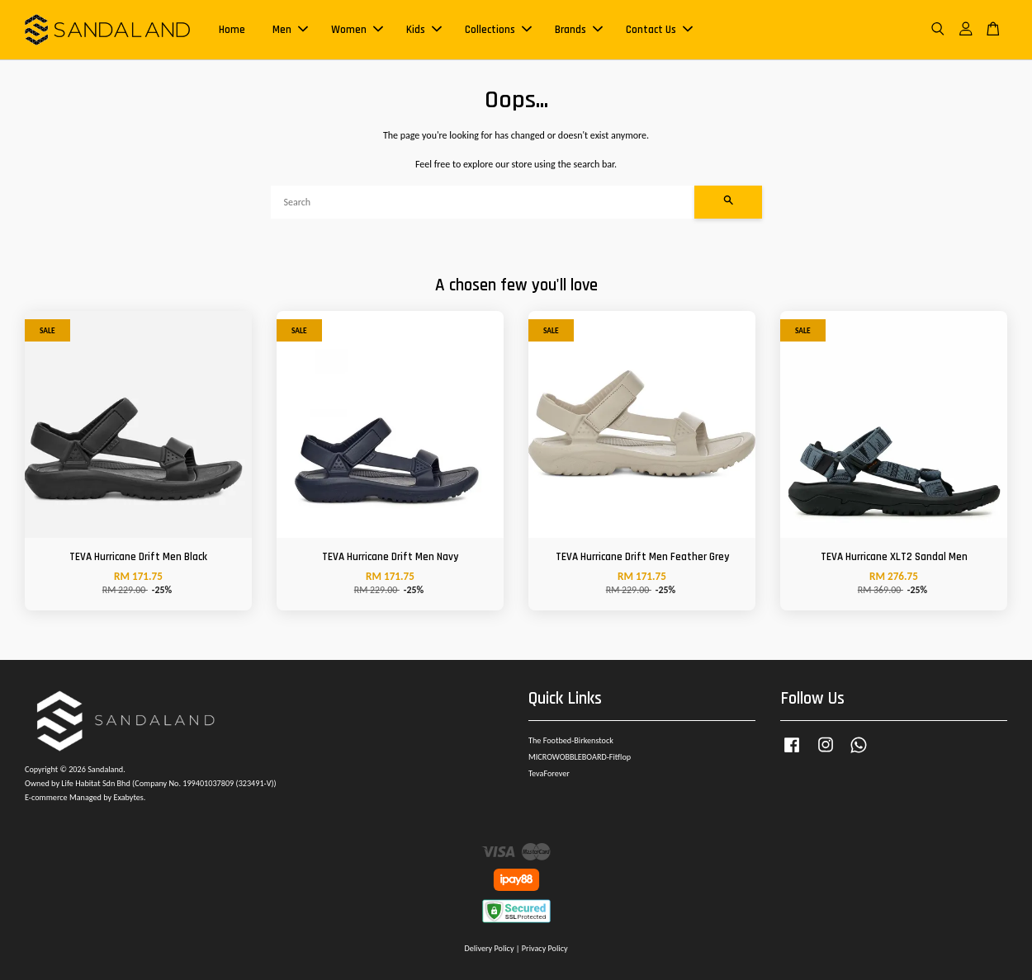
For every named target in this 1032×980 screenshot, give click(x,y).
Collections (498, 29)
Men (290, 29)
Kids (424, 29)
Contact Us (659, 29)
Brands (579, 29)
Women (357, 29)
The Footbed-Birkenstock (570, 740)
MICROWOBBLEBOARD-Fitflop (579, 756)
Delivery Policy (489, 948)
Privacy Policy (545, 948)
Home (232, 29)
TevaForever (549, 773)
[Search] (482, 202)
